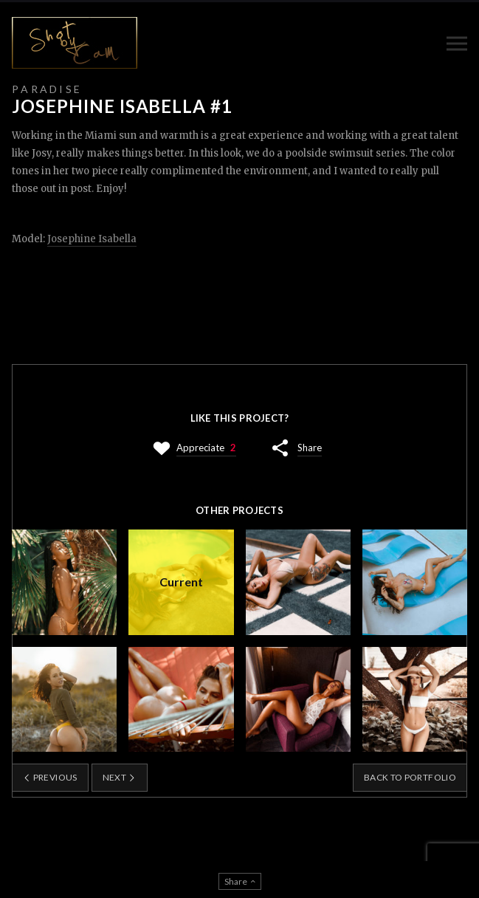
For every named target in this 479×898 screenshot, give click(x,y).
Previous (50, 777)
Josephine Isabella (92, 239)
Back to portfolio (410, 777)
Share (309, 447)
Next (120, 777)
